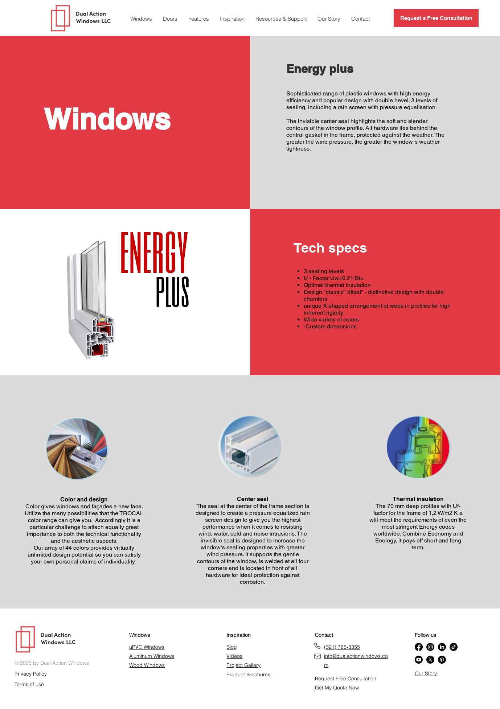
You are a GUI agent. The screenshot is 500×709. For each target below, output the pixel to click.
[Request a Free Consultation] (436, 18)
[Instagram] (430, 647)
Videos (234, 656)
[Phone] (317, 645)
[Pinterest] (442, 660)
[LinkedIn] (442, 647)
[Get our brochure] (317, 656)
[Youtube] (419, 660)
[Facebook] (419, 647)
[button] (198, 19)
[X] (430, 660)
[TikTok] (454, 647)
